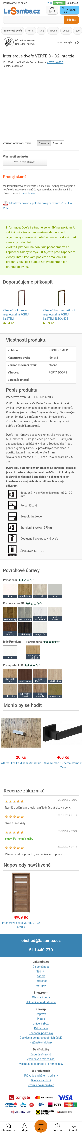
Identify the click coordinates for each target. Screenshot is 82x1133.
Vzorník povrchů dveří (41, 1085)
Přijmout (58, 3)
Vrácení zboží (41, 1023)
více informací (29, 193)
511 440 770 (41, 950)
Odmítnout (72, 3)
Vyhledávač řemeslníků (41, 1059)
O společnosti (40, 966)
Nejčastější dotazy (41, 1042)
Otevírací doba (41, 997)
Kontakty (41, 985)
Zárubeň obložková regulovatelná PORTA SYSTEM (16, 314)
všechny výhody (68, 42)
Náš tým (41, 971)
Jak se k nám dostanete (41, 1002)
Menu (40, 1126)
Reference (41, 980)
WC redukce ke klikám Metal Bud (21, 763)
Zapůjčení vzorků (41, 1054)
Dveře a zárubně (41, 1080)
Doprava (41, 1014)
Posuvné (57, 143)
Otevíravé (44, 143)
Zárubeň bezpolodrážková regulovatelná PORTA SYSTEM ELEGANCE (59, 314)
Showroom (8, 1127)
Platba (41, 1018)
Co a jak (57, 1127)
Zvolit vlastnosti (24, 162)
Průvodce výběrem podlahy (41, 1075)
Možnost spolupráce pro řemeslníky (41, 1063)
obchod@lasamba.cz (41, 940)
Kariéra (41, 976)
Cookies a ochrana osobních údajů (41, 1037)
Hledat (71, 19)
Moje (25, 1127)
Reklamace (41, 1028)
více (50, 2)
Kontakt (74, 1127)
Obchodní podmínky (41, 1033)
